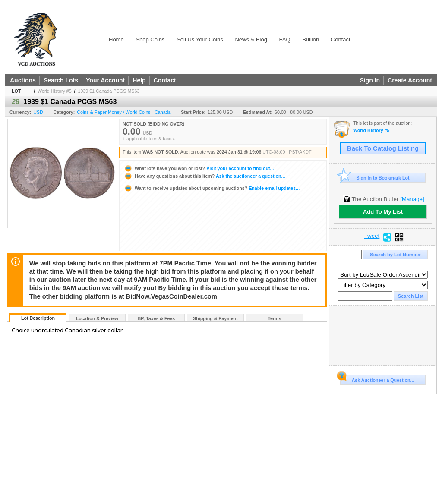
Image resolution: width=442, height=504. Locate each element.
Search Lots (61, 80)
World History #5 (55, 91)
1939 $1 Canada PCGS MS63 (108, 91)
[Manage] (412, 199)
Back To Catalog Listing (383, 148)
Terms (274, 318)
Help (139, 80)
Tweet (372, 236)
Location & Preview (97, 318)
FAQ (284, 39)
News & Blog (251, 39)
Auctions (23, 80)
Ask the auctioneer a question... (204, 176)
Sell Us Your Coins (200, 39)
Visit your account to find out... (199, 168)
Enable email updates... (212, 188)
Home (116, 39)
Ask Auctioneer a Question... (377, 379)
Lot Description (38, 318)
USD (38, 112)
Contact (340, 39)
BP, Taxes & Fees (156, 318)
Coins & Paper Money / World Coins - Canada (123, 112)
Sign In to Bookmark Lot (375, 178)
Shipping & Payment (215, 318)
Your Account (105, 80)
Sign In (370, 80)
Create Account (410, 80)
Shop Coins (150, 39)
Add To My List (383, 211)
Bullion (310, 39)
